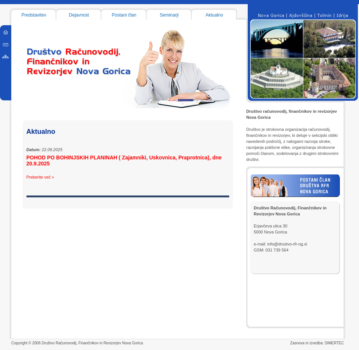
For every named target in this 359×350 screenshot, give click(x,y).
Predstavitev (33, 15)
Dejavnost (79, 15)
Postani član (124, 15)
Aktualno (214, 15)
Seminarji (169, 15)
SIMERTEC (334, 343)
